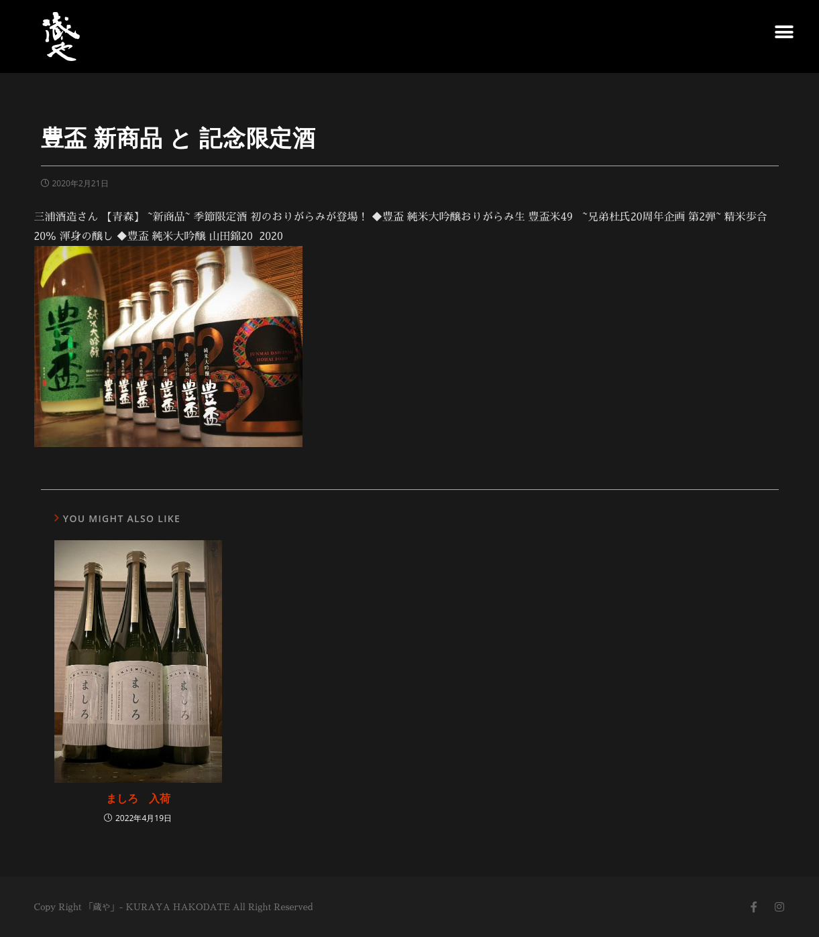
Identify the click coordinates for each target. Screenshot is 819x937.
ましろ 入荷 (138, 798)
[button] (784, 32)
